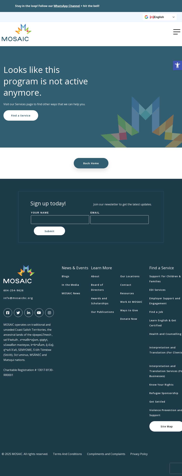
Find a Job (156, 312)
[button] (177, 65)
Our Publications (102, 312)
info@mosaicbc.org (18, 298)
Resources (127, 293)
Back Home (91, 163)
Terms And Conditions (67, 454)
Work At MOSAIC (131, 301)
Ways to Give (129, 310)
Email (95, 212)
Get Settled (157, 401)
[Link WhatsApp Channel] (67, 6)
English (157, 17)
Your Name (40, 212)
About (95, 276)
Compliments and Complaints (106, 454)
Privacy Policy (139, 454)
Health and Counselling (165, 334)
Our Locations (129, 276)
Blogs (65, 276)
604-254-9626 (13, 290)
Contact (125, 284)
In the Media (70, 284)
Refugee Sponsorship (163, 393)
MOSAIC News (71, 293)
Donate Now (128, 318)
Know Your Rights (161, 384)
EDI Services (157, 289)
